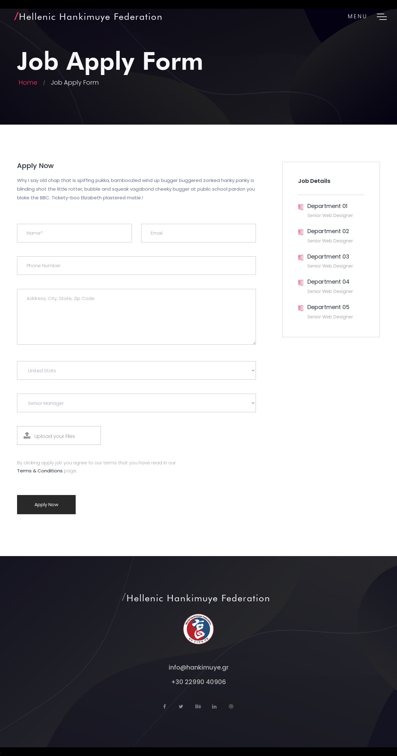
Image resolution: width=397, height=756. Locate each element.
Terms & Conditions (40, 470)
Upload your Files (49, 435)
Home (28, 82)
